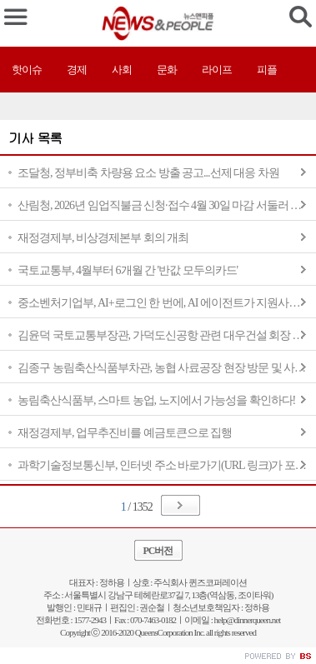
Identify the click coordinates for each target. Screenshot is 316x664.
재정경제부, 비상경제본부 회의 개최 (103, 238)
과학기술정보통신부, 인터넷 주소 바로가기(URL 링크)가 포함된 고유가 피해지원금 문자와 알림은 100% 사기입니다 (167, 465)
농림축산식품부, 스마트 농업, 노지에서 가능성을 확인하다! (156, 400)
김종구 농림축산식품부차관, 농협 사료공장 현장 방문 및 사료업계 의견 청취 (167, 368)
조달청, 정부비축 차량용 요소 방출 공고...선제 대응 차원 (148, 173)
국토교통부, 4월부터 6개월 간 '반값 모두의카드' (128, 270)
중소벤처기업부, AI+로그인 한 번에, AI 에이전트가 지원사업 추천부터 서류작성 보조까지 (167, 303)
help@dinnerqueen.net (247, 620)
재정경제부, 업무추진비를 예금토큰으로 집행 (125, 433)
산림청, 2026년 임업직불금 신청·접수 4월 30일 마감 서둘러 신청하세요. (167, 205)
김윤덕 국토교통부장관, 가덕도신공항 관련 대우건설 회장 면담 (166, 335)
